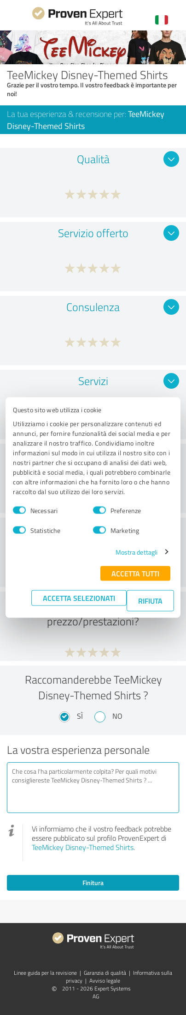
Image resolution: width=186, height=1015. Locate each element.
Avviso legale (104, 980)
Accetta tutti (135, 573)
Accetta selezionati (79, 597)
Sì (80, 716)
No (117, 716)
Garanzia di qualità (105, 973)
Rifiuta (150, 600)
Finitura (93, 882)
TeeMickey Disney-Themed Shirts (83, 847)
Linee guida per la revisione (45, 973)
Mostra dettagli (137, 551)
